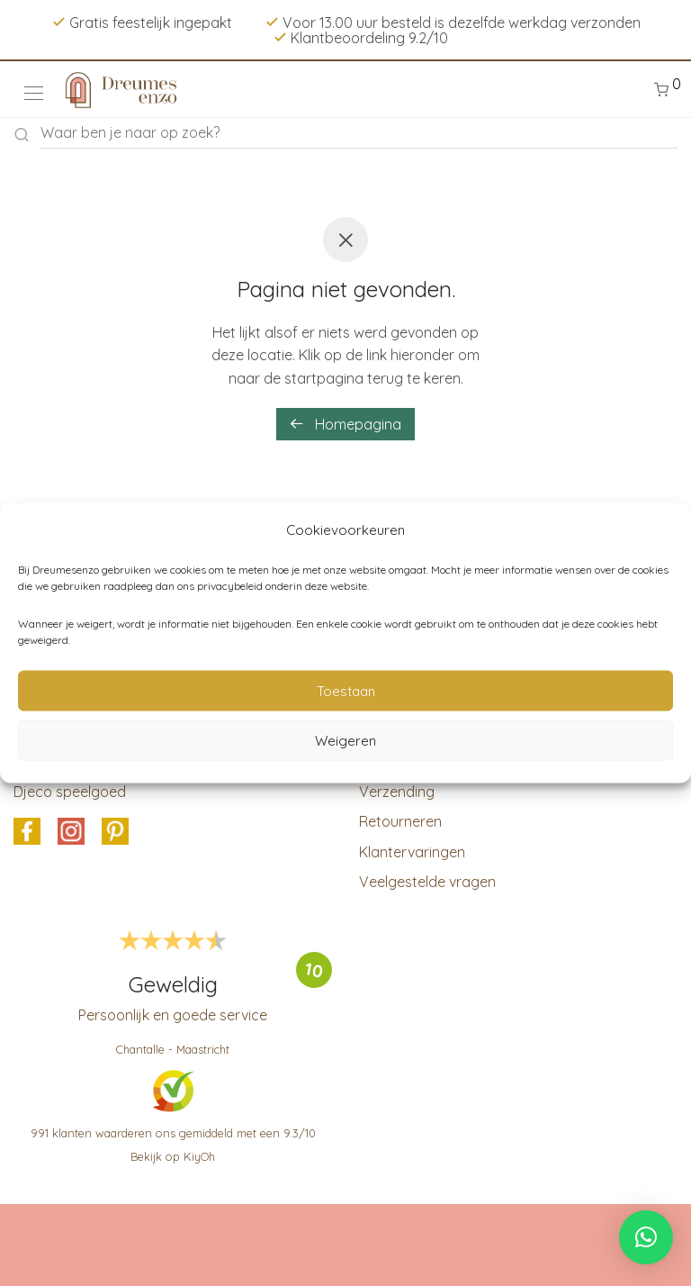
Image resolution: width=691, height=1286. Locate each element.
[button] (646, 1237)
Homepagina (345, 424)
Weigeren (345, 739)
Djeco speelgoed (69, 792)
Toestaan (346, 690)
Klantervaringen (412, 852)
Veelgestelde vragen (427, 882)
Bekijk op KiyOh (172, 1156)
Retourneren (400, 821)
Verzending (397, 792)
